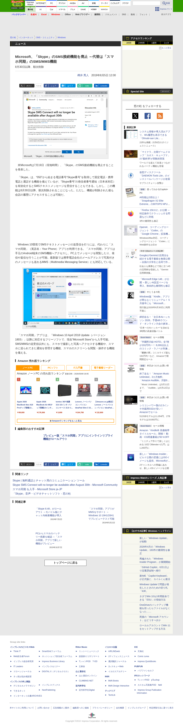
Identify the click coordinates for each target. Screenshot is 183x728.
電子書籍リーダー (103, 367)
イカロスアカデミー (117, 671)
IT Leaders (18, 666)
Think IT (17, 651)
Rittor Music (81, 647)
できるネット (19, 691)
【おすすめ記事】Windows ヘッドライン (151, 531)
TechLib (111, 695)
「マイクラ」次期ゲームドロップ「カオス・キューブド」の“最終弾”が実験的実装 (155, 155)
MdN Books (113, 681)
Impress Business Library (53, 661)
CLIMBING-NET (86, 681)
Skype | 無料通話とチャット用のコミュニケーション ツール (49, 480)
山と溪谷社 (81, 671)
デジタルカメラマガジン (24, 686)
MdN (107, 676)
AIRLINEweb (114, 651)
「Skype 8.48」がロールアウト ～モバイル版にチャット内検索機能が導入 (49, 512)
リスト (39, 86)
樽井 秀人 (83, 75)
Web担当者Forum (21, 656)
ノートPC (27, 367)
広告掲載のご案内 (61, 708)
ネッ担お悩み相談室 (22, 676)
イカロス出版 (111, 647)
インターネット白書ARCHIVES (27, 696)
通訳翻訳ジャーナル (117, 661)
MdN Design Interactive (118, 686)
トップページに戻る (65, 562)
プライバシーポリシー (102, 708)
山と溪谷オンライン (88, 676)
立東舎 (82, 666)
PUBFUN (138, 666)
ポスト (29, 86)
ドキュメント (111, 14)
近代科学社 (81, 686)
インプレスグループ (137, 708)
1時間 (128, 43)
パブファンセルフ (146, 670)
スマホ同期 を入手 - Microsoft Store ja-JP (37, 489)
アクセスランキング (141, 38)
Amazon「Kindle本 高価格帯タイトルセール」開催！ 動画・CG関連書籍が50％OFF (154, 433)
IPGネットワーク (142, 676)
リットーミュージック (89, 651)
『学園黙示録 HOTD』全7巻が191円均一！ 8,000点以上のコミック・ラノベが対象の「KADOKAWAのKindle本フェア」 (155, 348)
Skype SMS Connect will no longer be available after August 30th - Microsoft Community (65, 484)
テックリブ (110, 691)
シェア (53, 86)
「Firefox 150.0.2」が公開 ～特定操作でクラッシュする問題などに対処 (155, 213)
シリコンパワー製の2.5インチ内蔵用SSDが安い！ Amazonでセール (154, 408)
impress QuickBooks (147, 661)
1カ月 (166, 43)
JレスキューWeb (115, 666)
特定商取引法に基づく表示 (161, 708)
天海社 (141, 651)
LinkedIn (103, 86)
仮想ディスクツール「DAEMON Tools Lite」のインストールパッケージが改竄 (155, 175)
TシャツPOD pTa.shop (148, 680)
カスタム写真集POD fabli (150, 685)
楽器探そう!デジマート (89, 656)
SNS (124, 14)
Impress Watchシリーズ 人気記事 (149, 478)
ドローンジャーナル (22, 671)
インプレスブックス (51, 685)
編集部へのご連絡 (81, 708)
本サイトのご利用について (22, 708)
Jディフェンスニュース (118, 656)
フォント (144, 14)
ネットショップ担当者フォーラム (57, 656)
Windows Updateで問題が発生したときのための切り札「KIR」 (154, 587)
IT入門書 (78, 367)
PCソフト (53, 367)
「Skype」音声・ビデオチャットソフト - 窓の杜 (42, 493)
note (87, 86)
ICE (136, 647)
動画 (133, 14)
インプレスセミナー (51, 666)
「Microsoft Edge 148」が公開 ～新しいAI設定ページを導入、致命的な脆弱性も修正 (155, 282)
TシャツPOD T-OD (88, 661)
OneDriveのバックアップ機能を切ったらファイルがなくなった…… (155, 608)
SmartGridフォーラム (51, 651)
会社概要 (120, 708)
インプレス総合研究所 (23, 661)
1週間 (154, 43)
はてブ (70, 86)
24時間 (141, 43)
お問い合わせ (43, 708)
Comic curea (143, 656)
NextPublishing (48, 690)
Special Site (137, 91)
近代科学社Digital (87, 690)
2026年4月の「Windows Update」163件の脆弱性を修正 (155, 550)
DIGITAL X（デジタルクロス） (56, 671)
